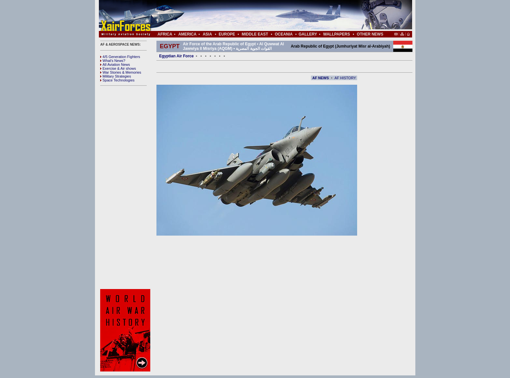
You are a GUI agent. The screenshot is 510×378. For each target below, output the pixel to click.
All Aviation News (115, 64)
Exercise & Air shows (118, 68)
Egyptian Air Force (176, 56)
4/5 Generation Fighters (120, 57)
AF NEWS (320, 78)
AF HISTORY (345, 78)
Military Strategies (115, 76)
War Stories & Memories (120, 72)
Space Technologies (117, 80)
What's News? (112, 61)
